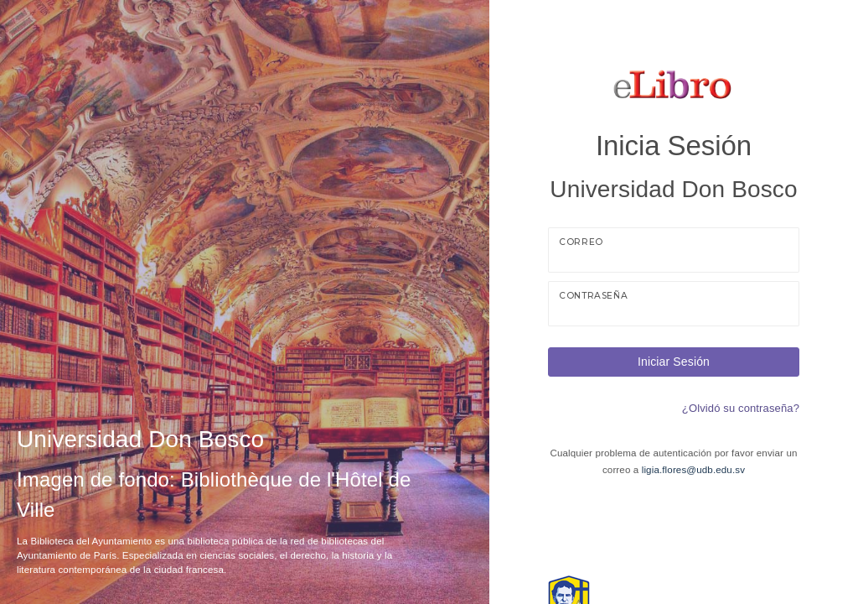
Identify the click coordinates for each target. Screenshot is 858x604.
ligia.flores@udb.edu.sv (693, 470)
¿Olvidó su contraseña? (740, 408)
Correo (581, 242)
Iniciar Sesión (674, 361)
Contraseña (593, 295)
